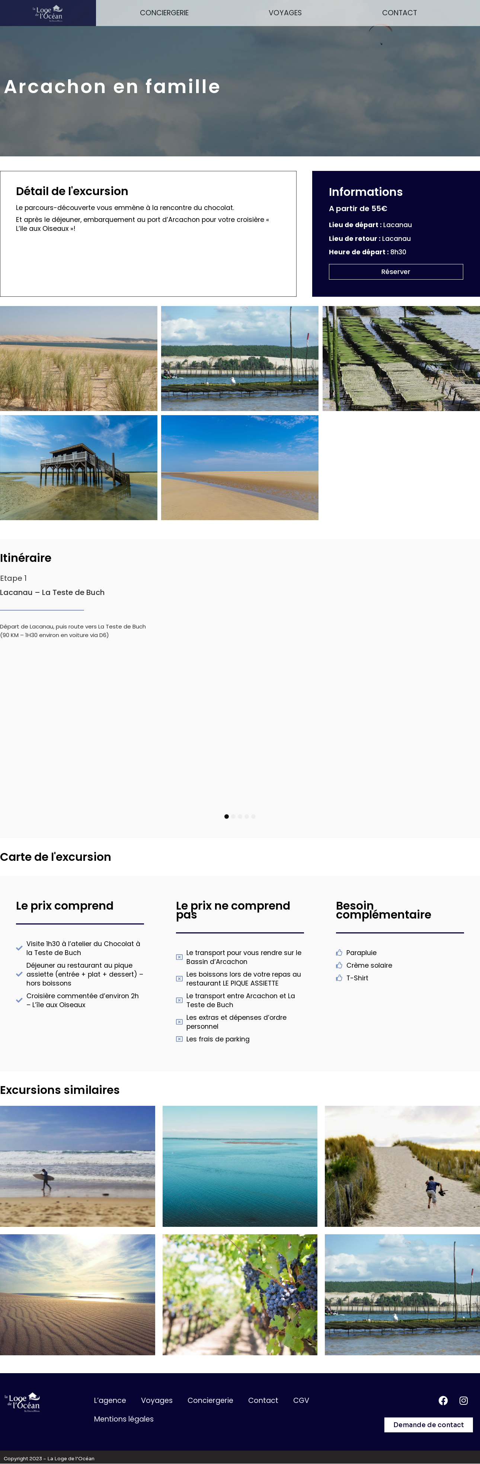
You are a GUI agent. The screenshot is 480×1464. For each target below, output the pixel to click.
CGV (301, 1400)
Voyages (285, 13)
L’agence (110, 1400)
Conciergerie (164, 13)
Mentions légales (124, 1419)
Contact (399, 13)
